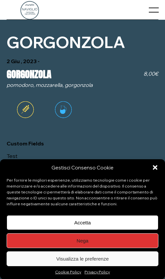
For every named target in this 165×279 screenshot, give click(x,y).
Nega (82, 243)
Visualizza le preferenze (82, 261)
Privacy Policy (97, 274)
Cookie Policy (68, 274)
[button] (155, 170)
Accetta (82, 225)
